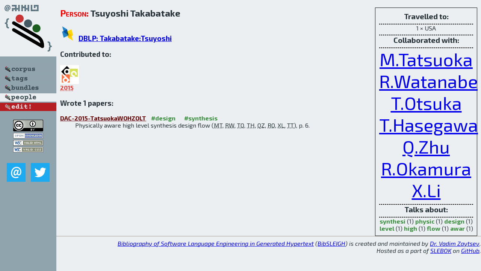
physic (424, 221)
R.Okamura (426, 168)
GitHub (470, 250)
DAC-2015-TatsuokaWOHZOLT (103, 118)
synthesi (392, 221)
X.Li (426, 190)
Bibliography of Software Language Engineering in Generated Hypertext (216, 243)
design (454, 221)
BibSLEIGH (331, 243)
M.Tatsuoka (426, 59)
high (410, 228)
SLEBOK (440, 250)
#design (163, 118)
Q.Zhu (426, 146)
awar (457, 228)
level (387, 228)
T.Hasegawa (428, 125)
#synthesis (201, 118)
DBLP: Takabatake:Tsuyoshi (125, 38)
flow (433, 228)
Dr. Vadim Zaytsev (454, 243)
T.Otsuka (426, 103)
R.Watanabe (428, 81)
